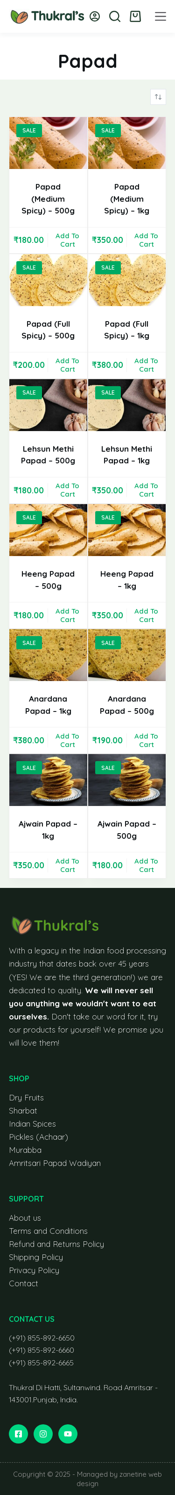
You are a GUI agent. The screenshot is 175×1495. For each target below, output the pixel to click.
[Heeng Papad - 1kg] (127, 530)
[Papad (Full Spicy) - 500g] (48, 280)
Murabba (25, 1150)
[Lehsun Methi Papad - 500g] (48, 405)
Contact (23, 1283)
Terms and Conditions (48, 1231)
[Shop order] (158, 97)
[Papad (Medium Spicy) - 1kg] (127, 143)
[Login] (95, 16)
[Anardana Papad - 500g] (127, 655)
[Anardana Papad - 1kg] (48, 655)
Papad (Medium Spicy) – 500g (48, 198)
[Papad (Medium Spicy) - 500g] (48, 143)
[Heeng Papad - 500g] (48, 530)
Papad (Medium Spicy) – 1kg (126, 198)
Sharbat (23, 1110)
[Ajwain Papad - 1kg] (48, 780)
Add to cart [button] (67, 240)
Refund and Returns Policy (56, 1244)
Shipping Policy (36, 1257)
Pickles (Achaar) (38, 1137)
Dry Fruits (26, 1097)
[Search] (114, 16)
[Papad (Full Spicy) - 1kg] (127, 280)
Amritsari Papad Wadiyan (55, 1163)
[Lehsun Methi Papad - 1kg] (127, 405)
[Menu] (160, 16)
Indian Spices (32, 1124)
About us (25, 1218)
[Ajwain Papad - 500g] (127, 780)
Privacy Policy (34, 1270)
